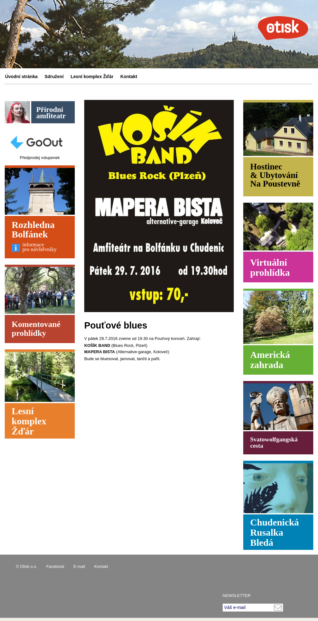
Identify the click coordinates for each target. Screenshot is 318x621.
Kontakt (129, 76)
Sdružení (53, 76)
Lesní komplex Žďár (92, 76)
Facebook (55, 566)
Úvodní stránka (21, 76)
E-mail (79, 566)
